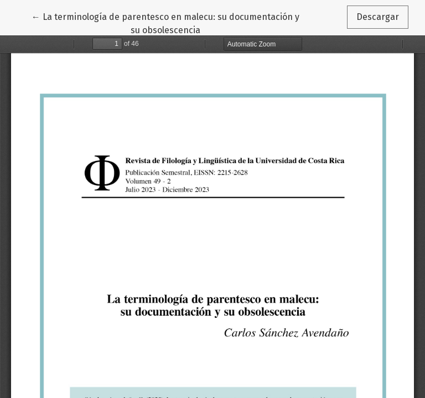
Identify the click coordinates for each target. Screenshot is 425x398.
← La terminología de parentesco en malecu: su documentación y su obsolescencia (165, 22)
